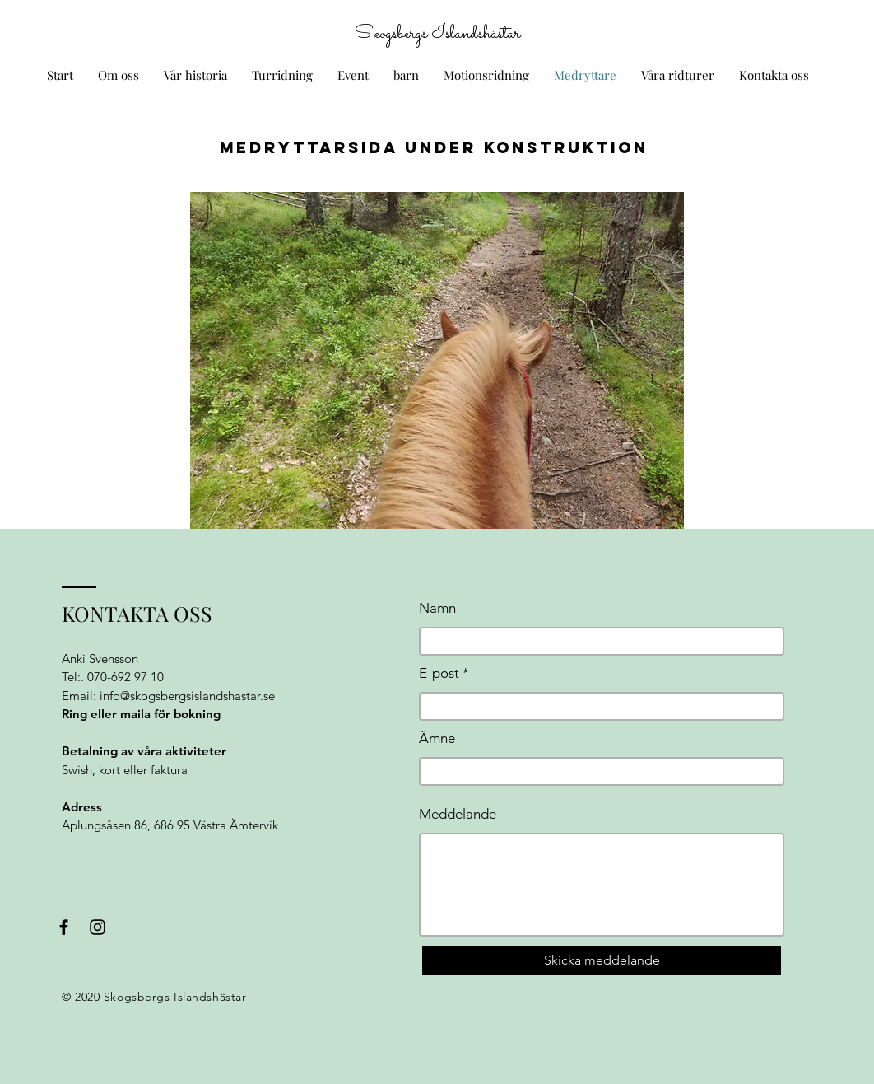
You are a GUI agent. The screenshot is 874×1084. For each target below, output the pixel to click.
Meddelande (457, 814)
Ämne (437, 738)
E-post (439, 673)
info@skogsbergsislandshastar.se (187, 695)
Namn (437, 608)
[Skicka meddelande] (601, 960)
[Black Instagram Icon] (97, 927)
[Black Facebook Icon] (63, 927)
